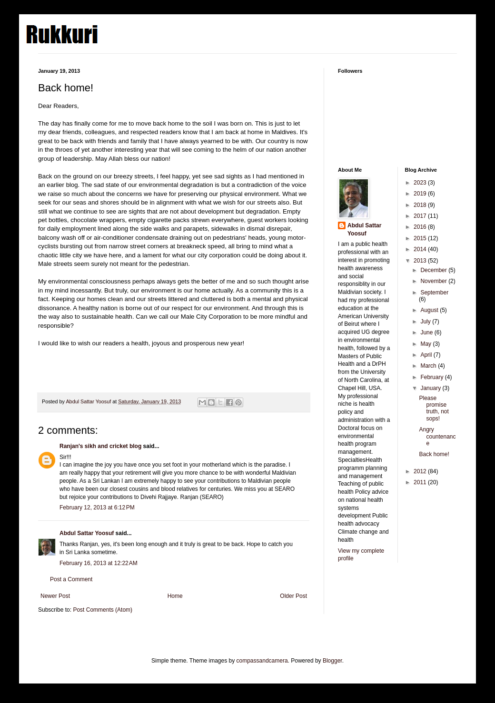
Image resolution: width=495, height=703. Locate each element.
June (427, 332)
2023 (421, 182)
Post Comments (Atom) (102, 609)
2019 (421, 193)
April (426, 355)
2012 (421, 471)
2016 (421, 227)
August (430, 310)
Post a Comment (71, 579)
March (429, 365)
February (432, 377)
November (434, 281)
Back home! (434, 454)
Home (175, 596)
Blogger (332, 660)
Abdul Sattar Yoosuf (86, 533)
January (431, 388)
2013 (421, 260)
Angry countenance (437, 436)
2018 (421, 205)
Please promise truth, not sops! (433, 408)
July (426, 321)
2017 (421, 216)
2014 (421, 249)
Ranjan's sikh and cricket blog (100, 446)
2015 (421, 238)
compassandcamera (262, 660)
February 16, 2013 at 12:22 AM (98, 563)
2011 (421, 482)
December (434, 270)
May (426, 344)
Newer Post (55, 596)
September (434, 292)
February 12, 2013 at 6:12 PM (97, 507)
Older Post (293, 596)
